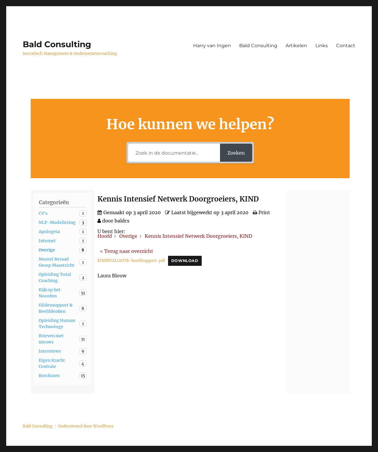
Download (184, 260)
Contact (345, 45)
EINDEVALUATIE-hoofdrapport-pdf (131, 260)
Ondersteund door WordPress (86, 426)
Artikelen (296, 45)
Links (321, 45)
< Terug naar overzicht (126, 251)
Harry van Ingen (212, 45)
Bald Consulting (57, 44)
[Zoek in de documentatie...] (174, 153)
